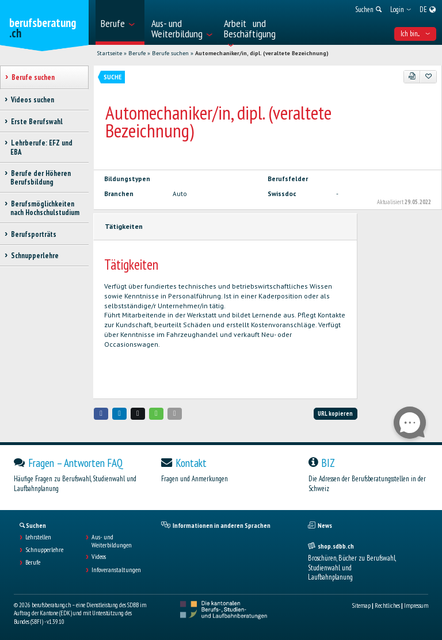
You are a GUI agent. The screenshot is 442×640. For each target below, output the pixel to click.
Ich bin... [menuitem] (415, 34)
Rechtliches (387, 605)
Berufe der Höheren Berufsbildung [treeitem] (40, 177)
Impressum (416, 605)
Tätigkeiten (124, 226)
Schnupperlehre (44, 550)
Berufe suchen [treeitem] (33, 77)
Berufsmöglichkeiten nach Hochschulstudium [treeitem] (44, 208)
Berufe (137, 53)
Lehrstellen (38, 537)
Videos (99, 557)
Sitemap (361, 605)
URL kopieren (335, 413)
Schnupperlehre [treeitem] (34, 255)
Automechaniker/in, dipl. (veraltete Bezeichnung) (262, 53)
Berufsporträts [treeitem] (33, 234)
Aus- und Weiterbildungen (112, 541)
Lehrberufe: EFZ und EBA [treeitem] (41, 147)
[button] (101, 414)
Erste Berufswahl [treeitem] (36, 122)
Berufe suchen (170, 53)
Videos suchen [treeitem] (32, 100)
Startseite (109, 53)
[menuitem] (120, 22)
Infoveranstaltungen (116, 570)
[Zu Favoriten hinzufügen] (428, 76)
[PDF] (412, 76)
